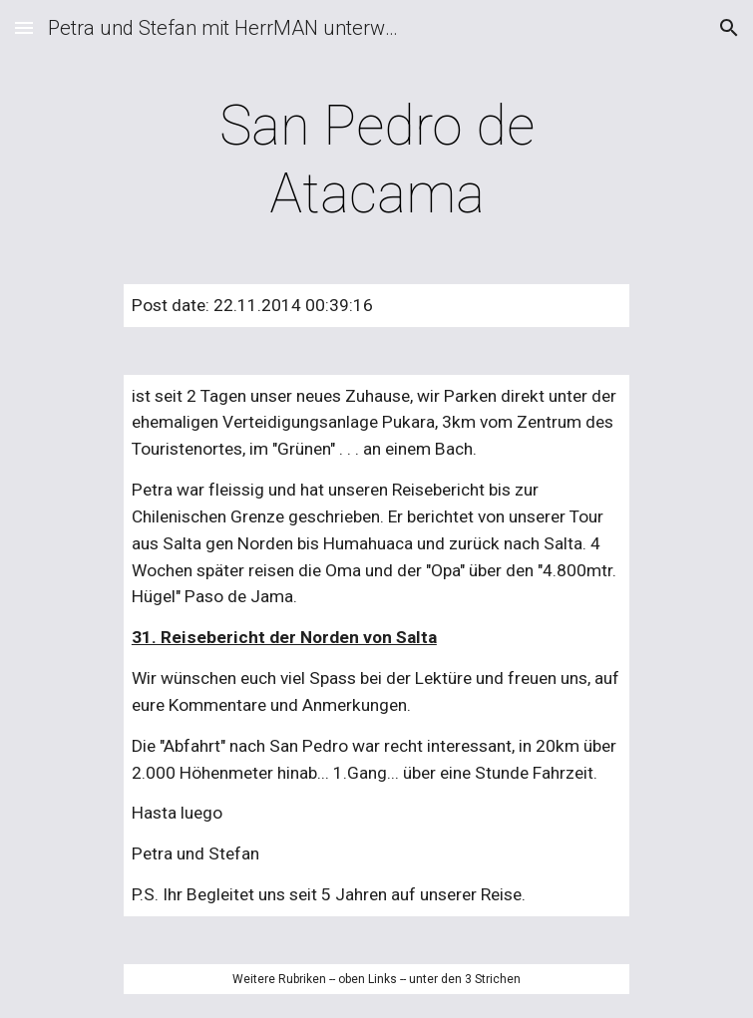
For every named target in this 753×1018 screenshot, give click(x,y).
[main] (376, 160)
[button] (24, 27)
